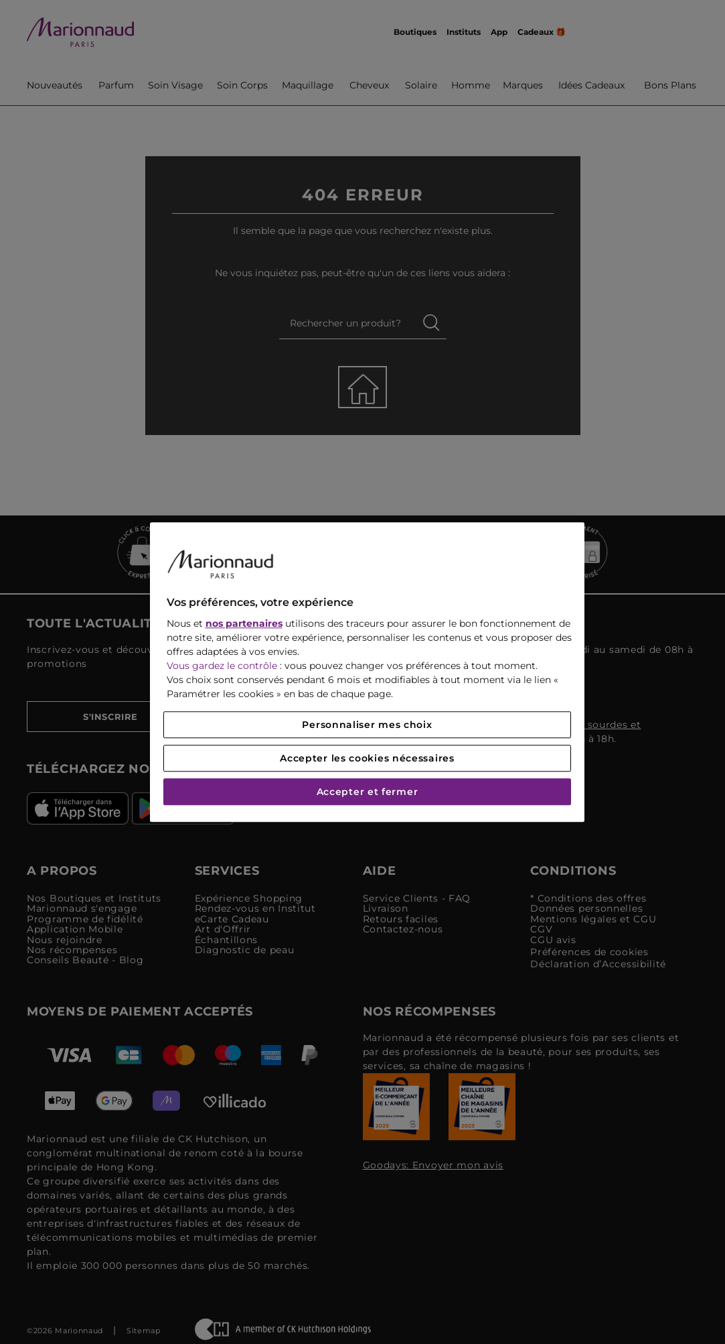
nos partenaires (244, 623)
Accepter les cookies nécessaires (367, 758)
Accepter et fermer (367, 792)
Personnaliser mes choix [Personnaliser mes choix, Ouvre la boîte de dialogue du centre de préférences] (367, 725)
